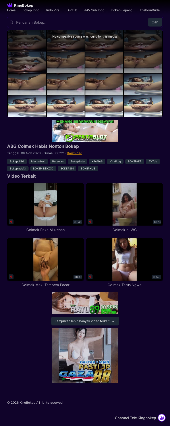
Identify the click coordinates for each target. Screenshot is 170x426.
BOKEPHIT (134, 161)
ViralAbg (115, 161)
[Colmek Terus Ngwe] (124, 262)
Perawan (58, 161)
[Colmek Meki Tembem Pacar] (45, 262)
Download (74, 153)
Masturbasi (38, 161)
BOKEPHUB (88, 168)
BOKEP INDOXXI (43, 168)
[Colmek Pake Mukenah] (45, 207)
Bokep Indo (31, 10)
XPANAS (97, 161)
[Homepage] (20, 5)
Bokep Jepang (122, 10)
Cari (155, 22)
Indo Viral (53, 10)
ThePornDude (150, 10)
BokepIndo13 (18, 168)
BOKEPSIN (67, 168)
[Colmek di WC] (124, 207)
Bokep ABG (17, 161)
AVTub (72, 10)
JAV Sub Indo (94, 10)
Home (11, 10)
